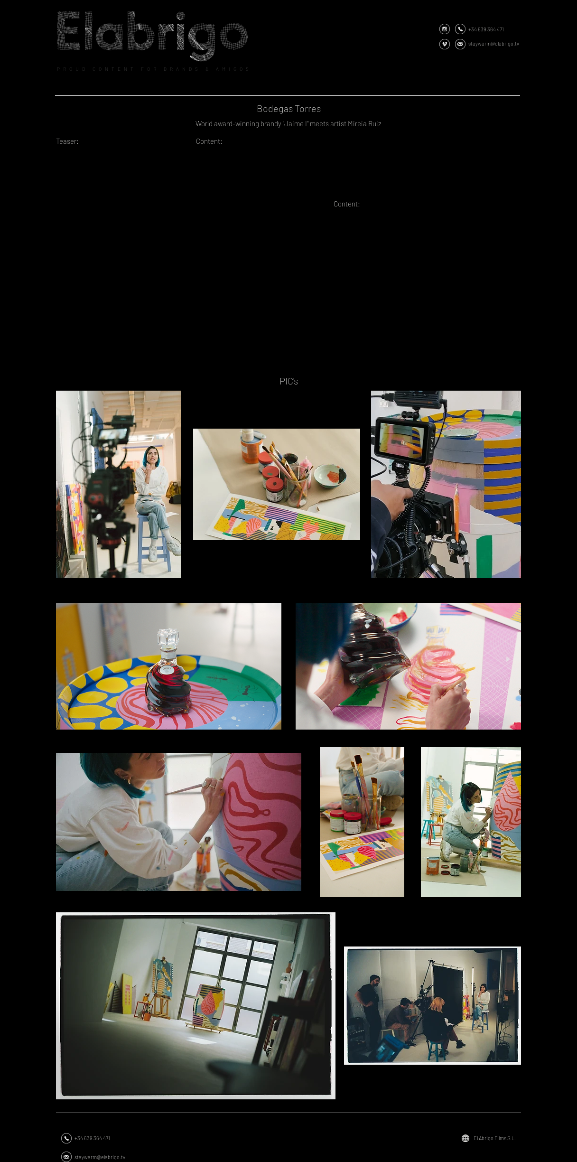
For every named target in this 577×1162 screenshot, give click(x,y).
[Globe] (465, 1138)
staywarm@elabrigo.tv (493, 43)
